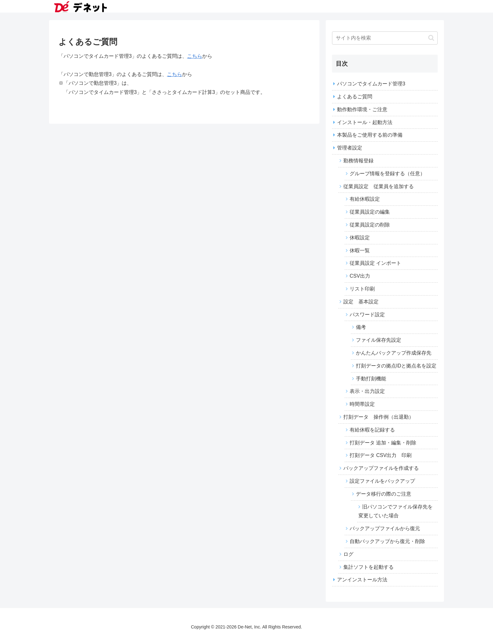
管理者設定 (349, 147)
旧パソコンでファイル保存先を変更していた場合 (395, 511)
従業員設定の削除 (370, 224)
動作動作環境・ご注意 (362, 109)
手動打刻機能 (371, 378)
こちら (194, 56)
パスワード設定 (367, 314)
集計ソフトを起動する (368, 567)
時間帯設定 (362, 404)
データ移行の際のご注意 (383, 494)
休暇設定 (360, 237)
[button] (431, 37)
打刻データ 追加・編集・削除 (383, 442)
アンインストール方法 (362, 579)
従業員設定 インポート (375, 263)
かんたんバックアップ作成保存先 (393, 353)
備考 (361, 327)
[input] (385, 38)
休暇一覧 (360, 250)
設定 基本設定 (361, 301)
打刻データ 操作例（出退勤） (378, 417)
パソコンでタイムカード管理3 (371, 83)
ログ (348, 554)
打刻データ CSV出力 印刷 (381, 455)
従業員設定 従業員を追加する (378, 186)
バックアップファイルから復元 (385, 528)
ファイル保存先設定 (378, 340)
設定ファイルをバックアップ (382, 481)
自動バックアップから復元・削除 (387, 541)
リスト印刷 (362, 288)
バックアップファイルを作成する (381, 468)
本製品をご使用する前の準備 (369, 135)
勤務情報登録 (358, 160)
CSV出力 (360, 276)
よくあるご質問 (354, 96)
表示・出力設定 (367, 391)
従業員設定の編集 (370, 212)
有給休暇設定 (365, 199)
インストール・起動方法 (364, 122)
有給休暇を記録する (372, 429)
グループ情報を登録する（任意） (387, 173)
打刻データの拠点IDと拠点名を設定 (396, 365)
